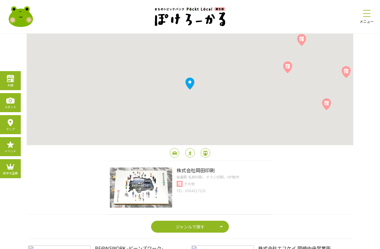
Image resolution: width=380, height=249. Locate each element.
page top (190, 202)
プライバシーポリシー (168, 242)
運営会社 (222, 242)
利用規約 (201, 242)
